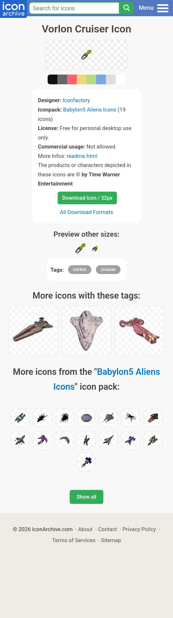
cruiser (108, 269)
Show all (86, 497)
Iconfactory (76, 100)
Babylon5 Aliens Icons (89, 109)
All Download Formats (86, 212)
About (85, 529)
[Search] (126, 8)
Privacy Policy (139, 529)
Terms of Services (74, 540)
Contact (107, 529)
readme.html (82, 156)
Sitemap (111, 540)
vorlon (79, 269)
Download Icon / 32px (87, 198)
